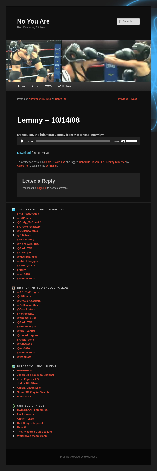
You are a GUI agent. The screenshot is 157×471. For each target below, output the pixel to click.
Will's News (24, 396)
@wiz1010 (23, 274)
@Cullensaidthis (27, 230)
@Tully (21, 269)
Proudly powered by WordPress (78, 456)
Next (135, 99)
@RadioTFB (24, 248)
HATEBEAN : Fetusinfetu (32, 410)
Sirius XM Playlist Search (33, 392)
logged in (42, 188)
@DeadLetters (26, 309)
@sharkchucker (27, 256)
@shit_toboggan (27, 261)
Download (24, 152)
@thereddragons (27, 335)
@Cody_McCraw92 (29, 222)
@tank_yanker (26, 265)
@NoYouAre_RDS (28, 244)
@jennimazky (25, 239)
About (35, 86)
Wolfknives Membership (32, 435)
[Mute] (123, 141)
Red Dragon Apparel (30, 423)
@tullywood (24, 343)
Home (21, 86)
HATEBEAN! (25, 370)
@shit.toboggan (27, 326)
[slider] (73, 141)
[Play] (22, 141)
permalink (51, 165)
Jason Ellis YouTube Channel (35, 374)
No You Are (33, 21)
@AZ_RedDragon (28, 213)
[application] (78, 141)
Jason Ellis (98, 162)
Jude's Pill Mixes (27, 383)
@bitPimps (24, 218)
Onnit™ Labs (25, 418)
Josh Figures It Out (29, 379)
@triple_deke (25, 339)
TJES (48, 86)
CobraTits (60, 99)
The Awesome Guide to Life (34, 431)
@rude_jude (25, 252)
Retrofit (22, 427)
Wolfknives (64, 86)
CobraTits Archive (54, 162)
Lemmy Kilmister (116, 162)
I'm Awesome (25, 414)
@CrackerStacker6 (29, 226)
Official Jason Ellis (29, 387)
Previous (121, 99)
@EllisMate (24, 235)
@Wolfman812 (26, 278)
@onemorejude (26, 318)
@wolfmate (24, 356)
